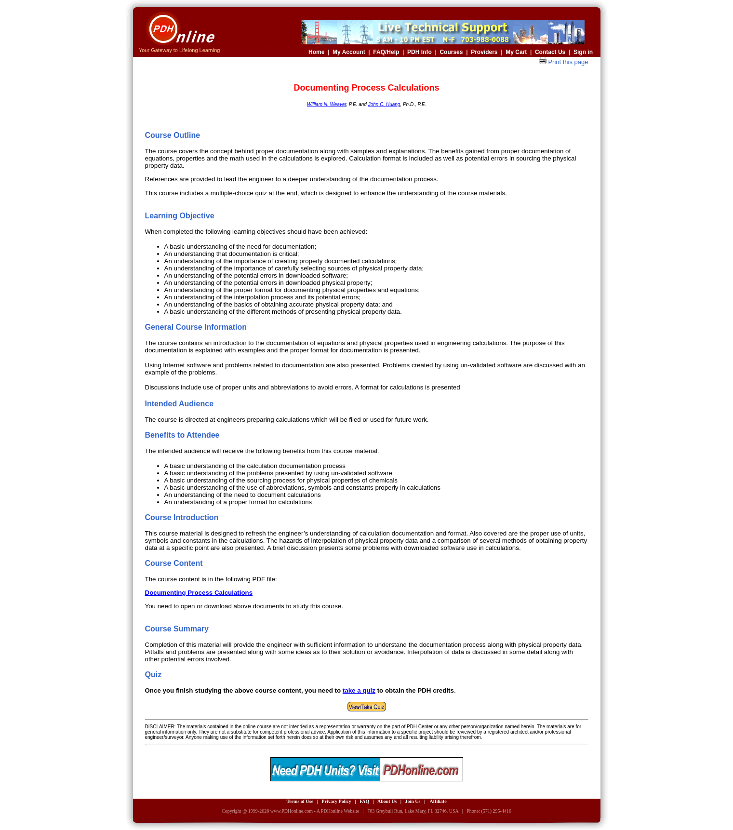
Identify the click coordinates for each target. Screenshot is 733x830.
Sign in (583, 52)
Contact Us (549, 52)
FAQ (364, 801)
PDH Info (419, 52)
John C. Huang (384, 104)
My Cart (516, 52)
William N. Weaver (326, 104)
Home (316, 52)
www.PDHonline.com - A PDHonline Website (314, 811)
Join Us (412, 801)
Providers (484, 52)
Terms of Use (299, 801)
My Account (349, 52)
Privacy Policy (336, 801)
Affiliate (438, 801)
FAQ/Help (386, 52)
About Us (387, 801)
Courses (451, 52)
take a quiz (359, 690)
